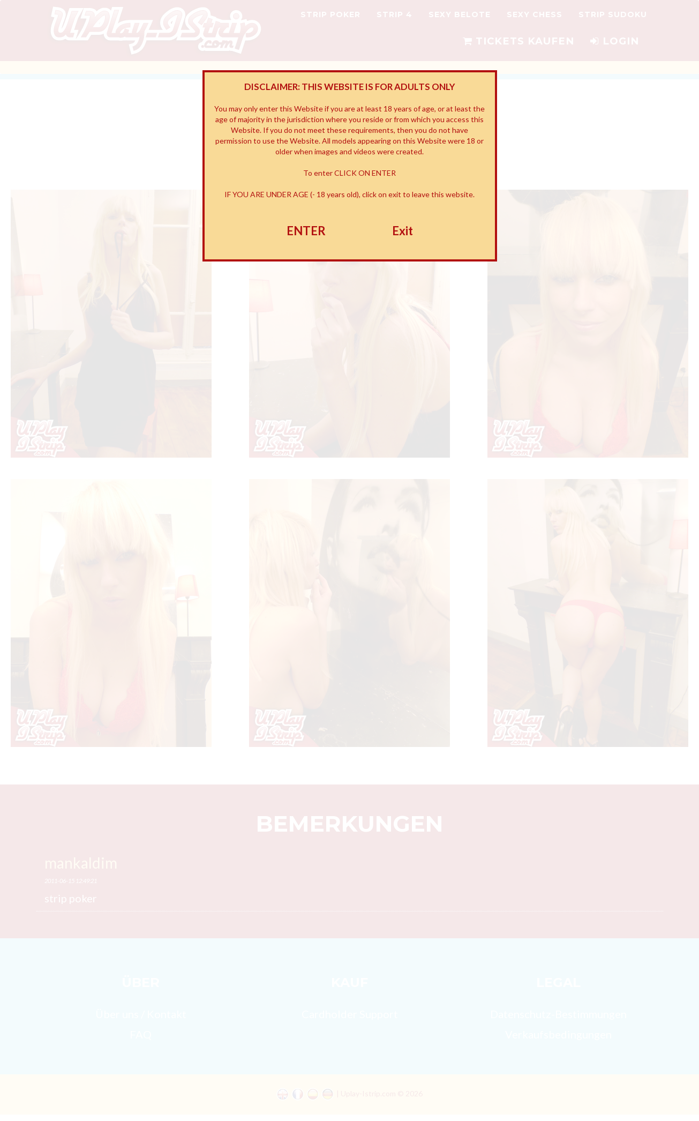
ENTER (306, 230)
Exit (402, 230)
